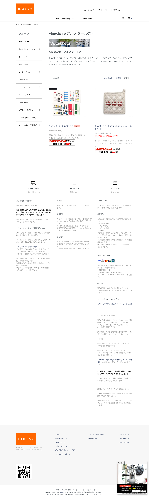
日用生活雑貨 (25, 112)
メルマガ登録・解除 (103, 434)
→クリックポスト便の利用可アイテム (30, 247)
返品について (71, 442)
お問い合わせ (126, 442)
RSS (98, 438)
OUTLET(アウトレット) (27, 134)
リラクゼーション (27, 95)
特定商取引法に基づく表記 (76, 450)
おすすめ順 (108, 78)
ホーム (18, 24)
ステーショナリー (27, 104)
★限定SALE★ (25, 42)
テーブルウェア (26, 70)
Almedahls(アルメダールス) (32, 24)
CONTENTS (87, 19)
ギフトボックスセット (27, 122)
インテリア (24, 62)
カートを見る (126, 438)
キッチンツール (26, 79)
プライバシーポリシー (74, 454)
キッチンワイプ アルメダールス (64, 126)
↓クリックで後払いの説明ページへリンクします (114, 304)
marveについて (88, 10)
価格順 (118, 78)
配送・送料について (73, 438)
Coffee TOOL (25, 87)
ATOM (103, 438)
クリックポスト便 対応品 (27, 146)
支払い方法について (73, 446)
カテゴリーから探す (63, 19)
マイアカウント (116, 10)
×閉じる (121, 463)
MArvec (61, 490)
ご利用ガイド (102, 10)
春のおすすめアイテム (27, 52)
